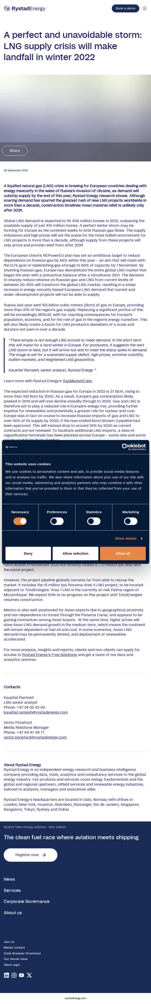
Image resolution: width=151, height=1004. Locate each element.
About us (13, 913)
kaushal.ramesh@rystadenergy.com (36, 712)
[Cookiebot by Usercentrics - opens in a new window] (125, 447)
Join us (9, 942)
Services (12, 890)
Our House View (16, 959)
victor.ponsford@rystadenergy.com (35, 737)
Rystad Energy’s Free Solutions (49, 655)
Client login (12, 965)
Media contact (14, 947)
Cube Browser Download (22, 953)
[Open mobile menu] (144, 8)
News (9, 879)
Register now (30, 855)
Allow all (123, 553)
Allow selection (75, 553)
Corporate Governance (26, 901)
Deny (28, 553)
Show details (126, 538)
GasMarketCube (77, 381)
